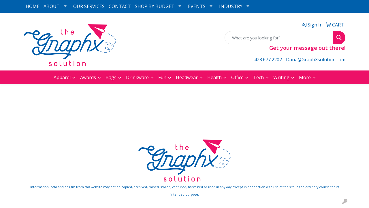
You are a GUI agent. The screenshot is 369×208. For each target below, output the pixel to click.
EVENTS (197, 6)
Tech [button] (258, 77)
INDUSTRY (230, 6)
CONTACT (120, 6)
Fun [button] (162, 77)
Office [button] (237, 77)
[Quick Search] (279, 37)
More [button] (305, 77)
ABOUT (52, 6)
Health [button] (214, 77)
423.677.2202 (268, 59)
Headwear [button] (187, 77)
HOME (32, 6)
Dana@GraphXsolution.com (315, 59)
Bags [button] (111, 77)
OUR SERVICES (89, 6)
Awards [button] (88, 77)
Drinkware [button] (137, 77)
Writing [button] (281, 77)
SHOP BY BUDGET (154, 6)
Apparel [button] (62, 77)
